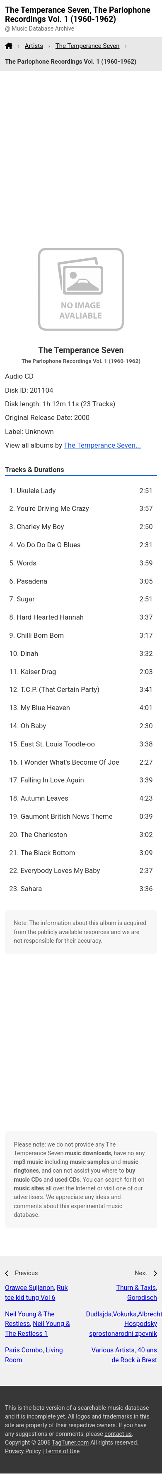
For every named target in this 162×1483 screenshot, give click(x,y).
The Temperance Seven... (102, 445)
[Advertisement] (77, 159)
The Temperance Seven (88, 46)
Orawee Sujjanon (29, 1288)
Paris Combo (24, 1350)
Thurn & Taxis (135, 1288)
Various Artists (113, 1350)
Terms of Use (62, 1451)
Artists (34, 46)
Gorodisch (142, 1298)
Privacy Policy (23, 1451)
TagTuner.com (70, 1442)
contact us (118, 1434)
